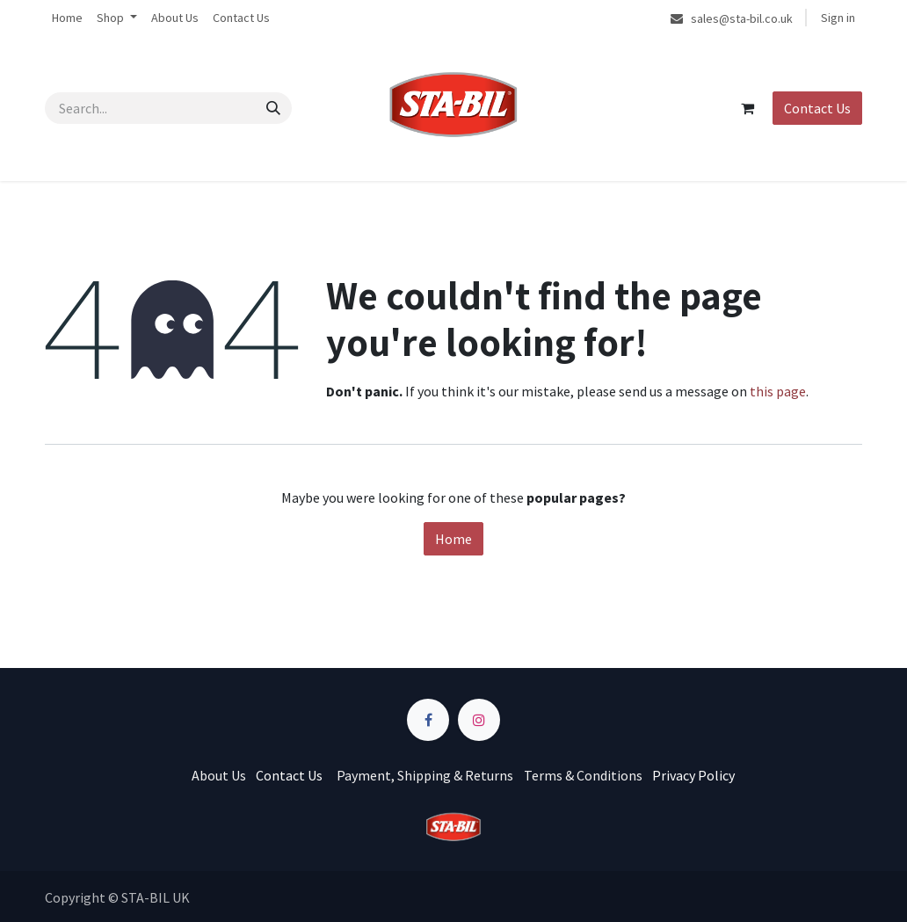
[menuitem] (67, 18)
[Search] (273, 108)
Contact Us (817, 108)
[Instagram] (479, 720)
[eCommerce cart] (747, 108)
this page (778, 391)
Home (453, 539)
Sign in (838, 17)
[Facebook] (428, 720)
